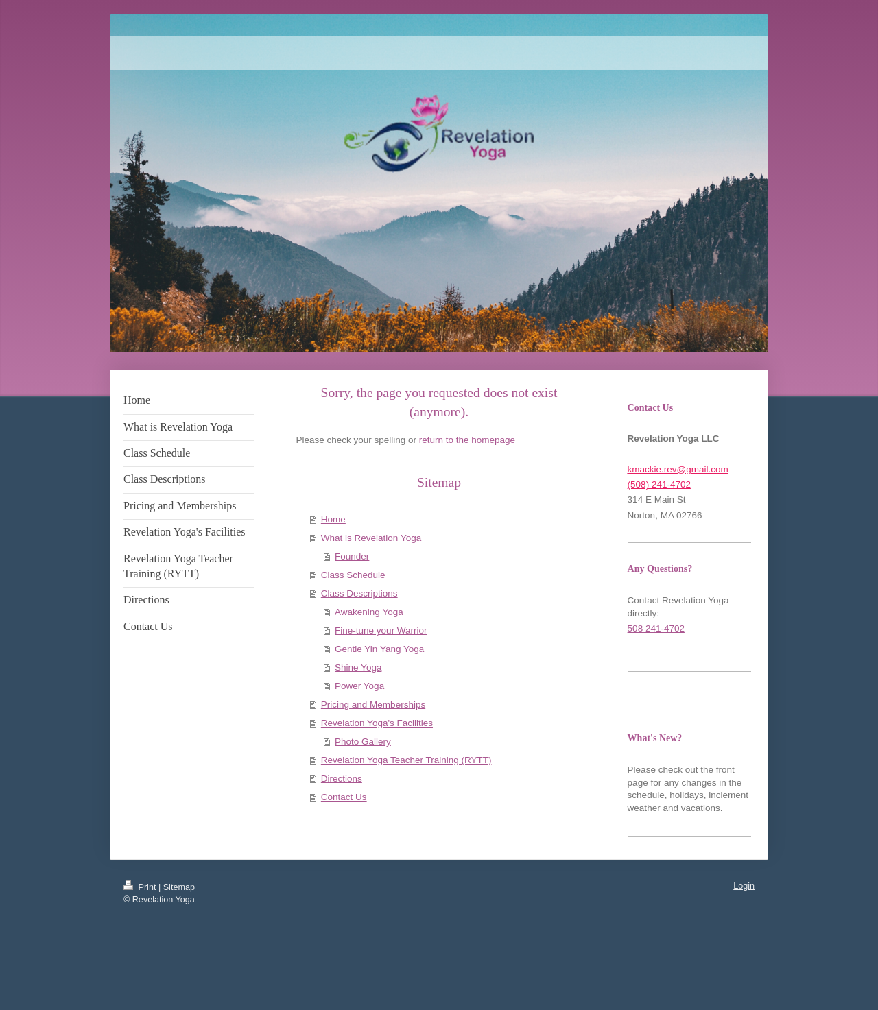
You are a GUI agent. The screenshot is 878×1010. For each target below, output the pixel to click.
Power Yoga (359, 686)
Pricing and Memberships (373, 704)
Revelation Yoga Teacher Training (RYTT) (406, 760)
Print (140, 887)
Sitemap (179, 887)
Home (333, 519)
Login (744, 886)
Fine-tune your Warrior (381, 630)
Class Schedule (353, 575)
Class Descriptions (359, 593)
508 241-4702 (656, 628)
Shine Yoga (358, 667)
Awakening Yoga (369, 612)
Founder (352, 556)
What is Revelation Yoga (371, 538)
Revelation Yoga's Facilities (377, 723)
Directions (341, 778)
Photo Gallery (363, 741)
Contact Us (344, 797)
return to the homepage (467, 440)
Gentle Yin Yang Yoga (379, 649)
